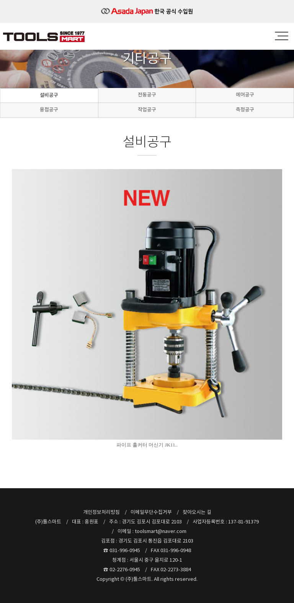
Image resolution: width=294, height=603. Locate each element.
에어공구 (245, 94)
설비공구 (49, 95)
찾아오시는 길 (197, 512)
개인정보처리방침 (101, 512)
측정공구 (245, 109)
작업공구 (147, 109)
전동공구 (147, 94)
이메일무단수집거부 (151, 512)
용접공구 (49, 109)
